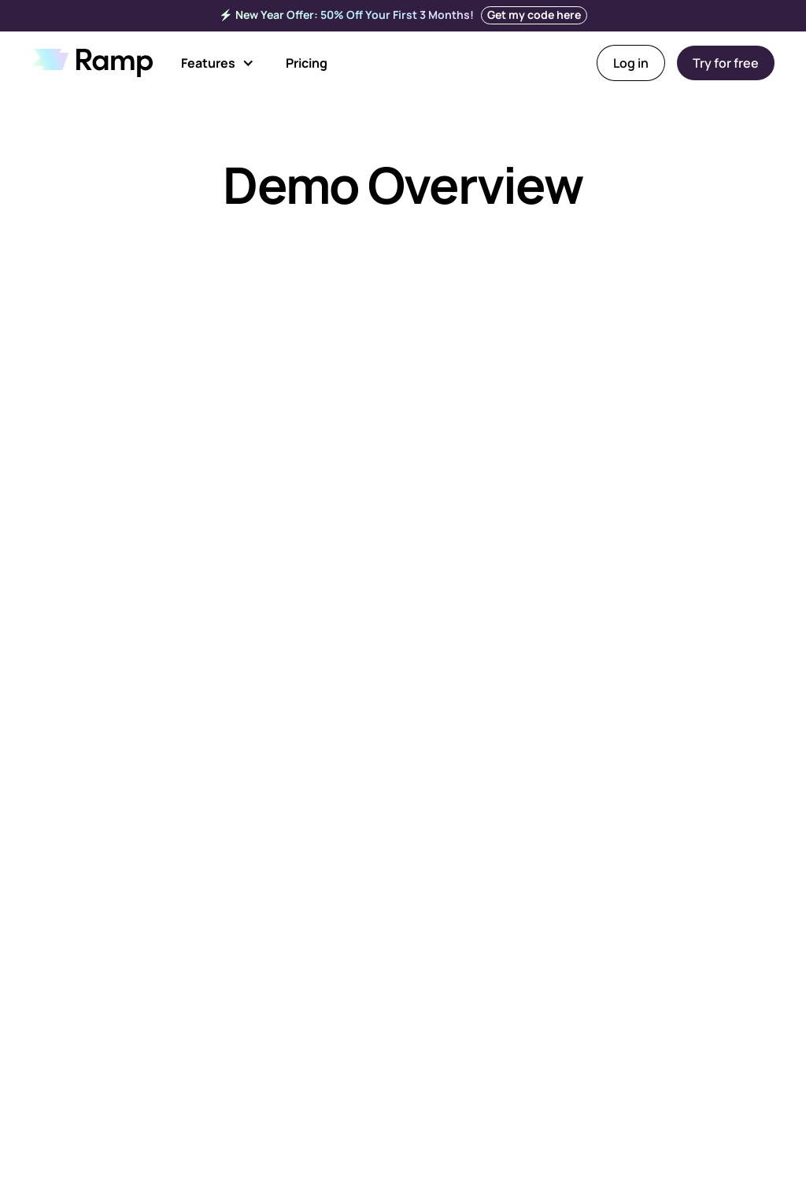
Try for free (726, 63)
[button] (217, 63)
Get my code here (534, 14)
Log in (631, 63)
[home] (92, 63)
